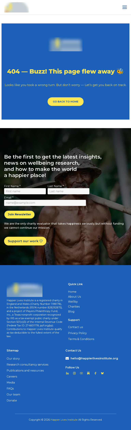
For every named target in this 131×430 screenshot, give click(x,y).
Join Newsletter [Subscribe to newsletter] (19, 214)
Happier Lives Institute (64, 419)
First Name (12, 186)
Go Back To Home (65, 101)
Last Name (56, 186)
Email (8, 197)
